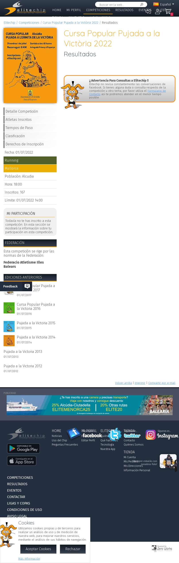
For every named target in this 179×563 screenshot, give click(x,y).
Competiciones (98, 10)
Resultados (124, 10)
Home (56, 10)
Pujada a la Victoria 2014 (36, 337)
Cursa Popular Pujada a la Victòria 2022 (70, 23)
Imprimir (140, 383)
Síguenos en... (89, 431)
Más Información (29, 559)
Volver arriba (123, 383)
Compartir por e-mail (161, 383)
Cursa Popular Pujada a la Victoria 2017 (36, 288)
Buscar (141, 4)
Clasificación (15, 136)
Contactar (76, 18)
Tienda (57, 18)
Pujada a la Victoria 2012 (23, 366)
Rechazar (72, 549)
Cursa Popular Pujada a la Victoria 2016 (36, 306)
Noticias (57, 436)
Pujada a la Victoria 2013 (23, 352)
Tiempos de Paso (19, 128)
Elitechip (164, 10)
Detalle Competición (22, 111)
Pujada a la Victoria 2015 (36, 323)
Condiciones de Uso (24, 510)
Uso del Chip (59, 440)
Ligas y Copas (100, 18)
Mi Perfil (73, 10)
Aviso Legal (17, 516)
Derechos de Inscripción (25, 144)
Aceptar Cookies (38, 549)
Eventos (145, 10)
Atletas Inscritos (19, 119)
